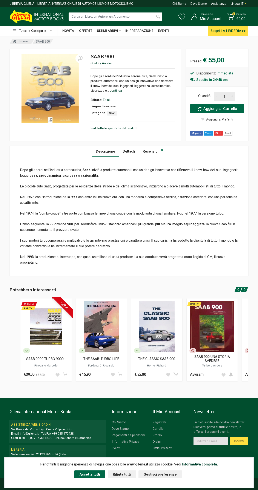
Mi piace (196, 133)
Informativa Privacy (125, 442)
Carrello (158, 429)
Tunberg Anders (212, 365)
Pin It (218, 133)
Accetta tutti (90, 474)
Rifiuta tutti (122, 474)
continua (116, 91)
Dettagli (129, 151)
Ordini (157, 442)
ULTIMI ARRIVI (109, 31)
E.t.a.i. (107, 100)
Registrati (159, 422)
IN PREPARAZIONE (139, 31)
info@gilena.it (29, 433)
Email (228, 133)
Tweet (208, 133)
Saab (112, 113)
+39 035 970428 (63, 433)
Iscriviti (239, 441)
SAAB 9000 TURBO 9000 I (46, 359)
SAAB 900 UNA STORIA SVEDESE (212, 359)
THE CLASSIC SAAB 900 (156, 359)
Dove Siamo (198, 3)
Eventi (116, 448)
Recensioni (153, 150)
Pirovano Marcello (46, 365)
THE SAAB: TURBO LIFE (101, 359)
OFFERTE (85, 31)
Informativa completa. (200, 464)
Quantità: (204, 96)
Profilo (157, 435)
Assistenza (218, 3)
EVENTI (163, 31)
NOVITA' (68, 31)
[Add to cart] (65, 374)
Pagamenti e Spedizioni (128, 435)
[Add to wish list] (57, 374)
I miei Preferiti (162, 448)
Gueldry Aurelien (102, 63)
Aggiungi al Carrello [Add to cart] (217, 108)
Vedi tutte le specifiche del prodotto (114, 128)
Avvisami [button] (197, 374)
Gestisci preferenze (160, 474)
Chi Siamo (179, 3)
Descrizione (105, 151)
